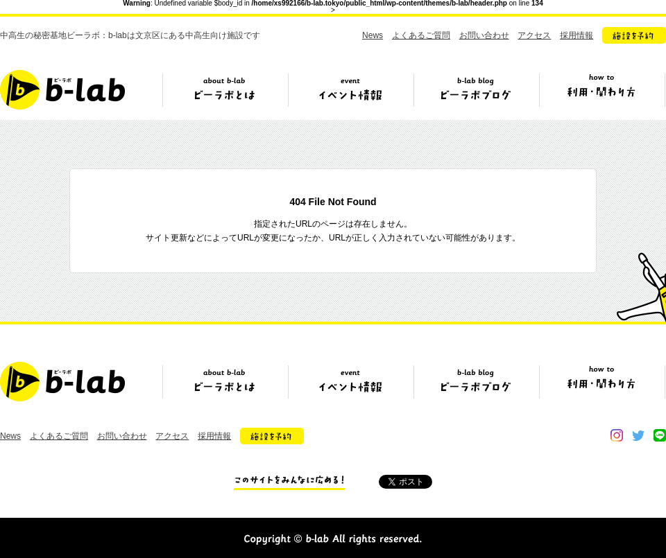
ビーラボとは (224, 95)
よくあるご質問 (421, 35)
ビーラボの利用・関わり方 (601, 95)
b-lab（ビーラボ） (62, 90)
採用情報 (576, 35)
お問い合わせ (484, 35)
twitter (638, 435)
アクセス (534, 35)
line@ (660, 435)
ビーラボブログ (475, 95)
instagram (616, 435)
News (372, 35)
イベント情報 (350, 95)
